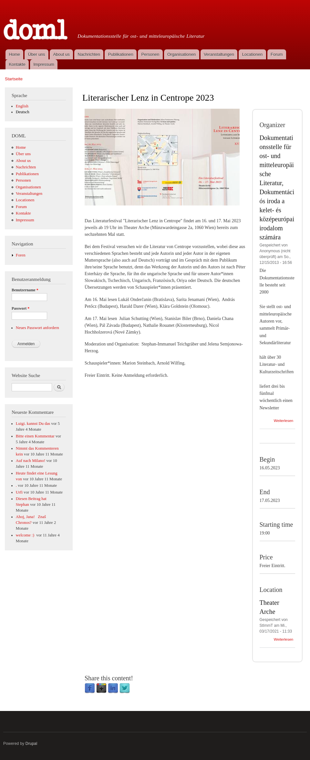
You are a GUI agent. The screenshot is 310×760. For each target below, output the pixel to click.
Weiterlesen (283, 421)
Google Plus (101, 688)
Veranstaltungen (219, 54)
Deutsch (22, 112)
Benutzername (25, 290)
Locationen (252, 54)
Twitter (124, 688)
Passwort (20, 308)
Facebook (90, 688)
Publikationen (120, 54)
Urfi (19, 492)
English (22, 106)
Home (14, 54)
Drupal (31, 743)
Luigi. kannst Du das (33, 423)
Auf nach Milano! (31, 460)
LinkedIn (113, 688)
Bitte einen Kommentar (35, 436)
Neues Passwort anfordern (37, 327)
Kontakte (17, 64)
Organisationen (181, 54)
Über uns (36, 54)
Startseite (14, 78)
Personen (150, 54)
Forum (277, 54)
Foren (21, 255)
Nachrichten (89, 54)
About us (61, 54)
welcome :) (25, 535)
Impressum (44, 64)
